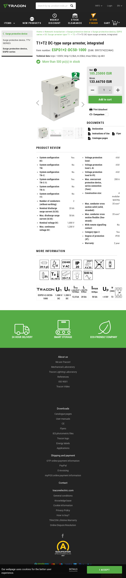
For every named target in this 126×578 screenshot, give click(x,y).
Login (109, 5)
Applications (63, 448)
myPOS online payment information (63, 475)
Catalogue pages (98, 138)
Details (73, 569)
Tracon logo (63, 438)
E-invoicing (63, 470)
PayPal (63, 465)
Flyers (63, 428)
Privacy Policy (63, 510)
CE (63, 423)
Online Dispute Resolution (63, 525)
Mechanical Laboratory (63, 367)
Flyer (116, 133)
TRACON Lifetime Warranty (63, 520)
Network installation (55, 32)
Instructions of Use (99, 133)
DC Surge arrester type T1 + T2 (60, 34)
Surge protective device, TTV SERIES (16, 41)
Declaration (95, 129)
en (118, 5)
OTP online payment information (63, 460)
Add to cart (105, 99)
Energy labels (63, 443)
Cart (107, 23)
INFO (97, 5)
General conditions (63, 495)
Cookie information (63, 505)
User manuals (63, 418)
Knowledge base (63, 500)
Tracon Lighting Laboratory (63, 372)
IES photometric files (63, 433)
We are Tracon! (63, 362)
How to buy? (63, 515)
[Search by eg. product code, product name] (56, 5)
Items (8, 23)
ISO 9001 (63, 381)
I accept (104, 569)
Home (39, 32)
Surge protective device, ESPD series (15, 50)
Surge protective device (78, 32)
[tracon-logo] (14, 6)
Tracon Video (63, 386)
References (63, 377)
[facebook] (62, 536)
